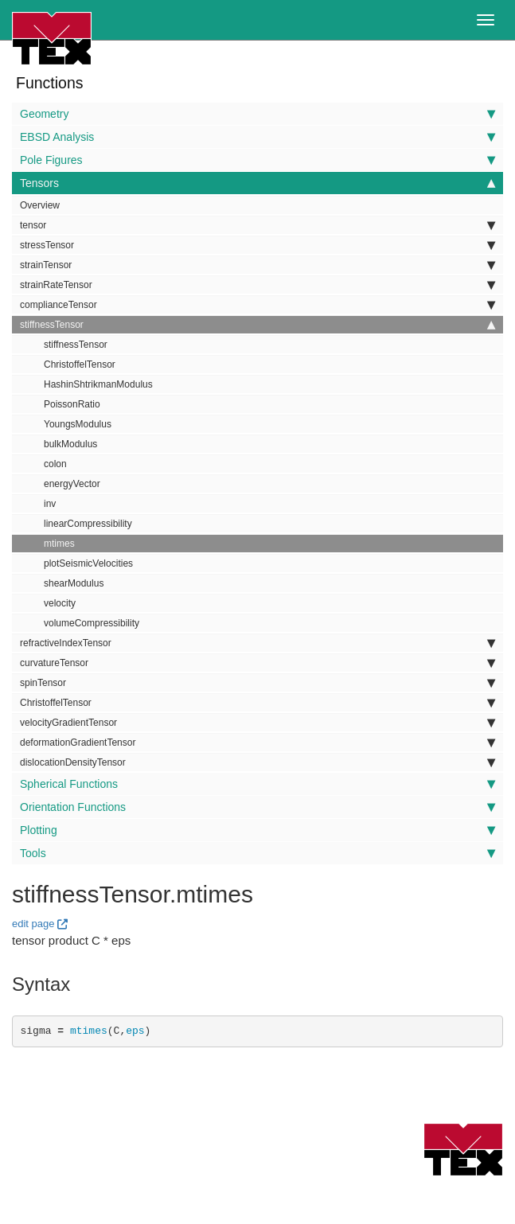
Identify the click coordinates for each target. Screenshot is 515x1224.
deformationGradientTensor (257, 742)
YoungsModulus (77, 424)
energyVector (72, 483)
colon (55, 464)
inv (50, 503)
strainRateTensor (257, 285)
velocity (60, 603)
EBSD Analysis (257, 137)
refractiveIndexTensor (257, 643)
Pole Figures (257, 160)
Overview (40, 205)
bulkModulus (70, 444)
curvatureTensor (257, 663)
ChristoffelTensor (79, 364)
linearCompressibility (88, 523)
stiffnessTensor (257, 325)
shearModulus (73, 583)
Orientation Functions (257, 807)
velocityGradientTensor (257, 722)
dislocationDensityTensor (257, 762)
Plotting (257, 830)
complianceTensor (257, 305)
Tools (257, 853)
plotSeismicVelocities (88, 563)
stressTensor (257, 245)
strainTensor (257, 265)
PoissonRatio (72, 404)
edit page (33, 924)
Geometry (257, 114)
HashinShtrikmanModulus (98, 384)
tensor (257, 225)
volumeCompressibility (91, 623)
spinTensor (257, 683)
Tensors (257, 183)
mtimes (59, 543)
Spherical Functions (257, 784)
